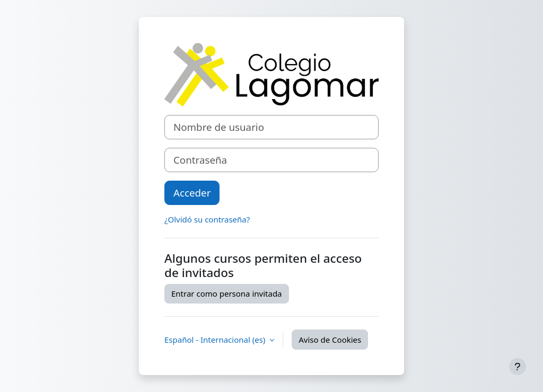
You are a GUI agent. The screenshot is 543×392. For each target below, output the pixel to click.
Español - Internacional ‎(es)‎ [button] (215, 339)
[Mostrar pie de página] (517, 366)
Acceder (192, 192)
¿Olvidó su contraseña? (207, 219)
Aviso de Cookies (330, 339)
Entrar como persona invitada (226, 293)
